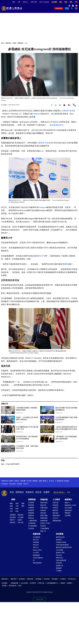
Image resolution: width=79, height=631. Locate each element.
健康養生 (68, 499)
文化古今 (55, 518)
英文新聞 (54, 2)
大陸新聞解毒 (44, 528)
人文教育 (56, 499)
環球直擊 (31, 505)
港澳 (17, 503)
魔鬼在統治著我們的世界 (64, 547)
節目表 (38, 492)
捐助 (65, 2)
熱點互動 (43, 505)
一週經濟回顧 (32, 520)
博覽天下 (13, 520)
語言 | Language (44, 2)
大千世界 (36, 552)
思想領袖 (43, 513)
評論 (11, 508)
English (66, 481)
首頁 (2, 43)
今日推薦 (20, 517)
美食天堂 (36, 545)
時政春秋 (43, 510)
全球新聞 (31, 502)
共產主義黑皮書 (61, 560)
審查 (5, 138)
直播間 (46, 492)
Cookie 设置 (39, 599)
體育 (22, 506)
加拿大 (17, 481)
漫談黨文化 (59, 565)
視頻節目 (30, 492)
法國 (40, 481)
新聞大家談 (44, 502)
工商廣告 (59, 570)
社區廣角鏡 (31, 523)
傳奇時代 (59, 540)
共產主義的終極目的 (62, 545)
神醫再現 (67, 513)
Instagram (36, 114)
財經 (17, 508)
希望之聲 (41, 583)
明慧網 (62, 583)
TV (67, 8)
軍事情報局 (44, 518)
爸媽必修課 (56, 515)
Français (5, 484)
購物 (76, 2)
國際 (11, 503)
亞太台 (51, 481)
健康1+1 (67, 502)
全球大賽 (20, 522)
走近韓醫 (67, 515)
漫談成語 (55, 513)
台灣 (17, 506)
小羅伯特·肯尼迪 (68, 111)
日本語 (19, 484)
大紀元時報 (24, 583)
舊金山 (45, 481)
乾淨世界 (33, 583)
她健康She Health (70, 505)
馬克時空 (43, 526)
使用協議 (38, 579)
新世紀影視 (12, 585)
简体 (35, 2)
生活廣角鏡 (36, 537)
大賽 (18, 2)
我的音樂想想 (37, 563)
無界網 (4, 585)
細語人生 (43, 531)
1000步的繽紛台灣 (38, 559)
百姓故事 (59, 563)
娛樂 (22, 503)
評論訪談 (44, 499)
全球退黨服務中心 (52, 583)
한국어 (25, 484)
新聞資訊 (8, 43)
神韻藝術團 (14, 583)
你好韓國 (36, 542)
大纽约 (11, 481)
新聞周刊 (31, 515)
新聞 (13, 499)
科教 (17, 511)
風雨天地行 (59, 558)
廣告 (60, 2)
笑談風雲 (55, 505)
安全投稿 (46, 579)
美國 (14, 43)
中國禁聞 (31, 508)
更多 (20, 585)
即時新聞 (13, 517)
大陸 (11, 511)
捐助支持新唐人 (59, 492)
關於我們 (14, 579)
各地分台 (25, 2)
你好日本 (36, 540)
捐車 (71, 2)
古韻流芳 (55, 508)
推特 (53, 114)
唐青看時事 (44, 520)
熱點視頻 (20, 515)
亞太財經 (31, 528)
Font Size (68, 104)
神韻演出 (13, 522)
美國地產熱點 (57, 520)
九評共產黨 (59, 550)
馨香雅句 (55, 510)
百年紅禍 (59, 555)
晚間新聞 (31, 510)
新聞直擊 (31, 513)
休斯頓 (34, 481)
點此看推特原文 (56, 125)
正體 (31, 2)
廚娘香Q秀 (36, 555)
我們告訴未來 (60, 537)
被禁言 (4, 238)
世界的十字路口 (45, 523)
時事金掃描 (44, 508)
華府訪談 (31, 518)
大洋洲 (28, 481)
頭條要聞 (13, 515)
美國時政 (20, 43)
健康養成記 (68, 510)
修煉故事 (59, 568)
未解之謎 (55, 502)
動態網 (69, 583)
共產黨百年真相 (61, 542)
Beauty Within (37, 550)
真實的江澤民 (60, 552)
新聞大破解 (44, 515)
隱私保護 (30, 579)
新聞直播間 (59, 8)
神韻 (13, 2)
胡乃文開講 (68, 508)
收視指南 (22, 579)
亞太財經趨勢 (32, 526)
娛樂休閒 (36, 534)
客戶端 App (72, 579)
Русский (12, 484)
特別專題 (59, 534)
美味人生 (36, 547)
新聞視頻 (32, 499)
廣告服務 (55, 579)
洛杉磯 (22, 481)
